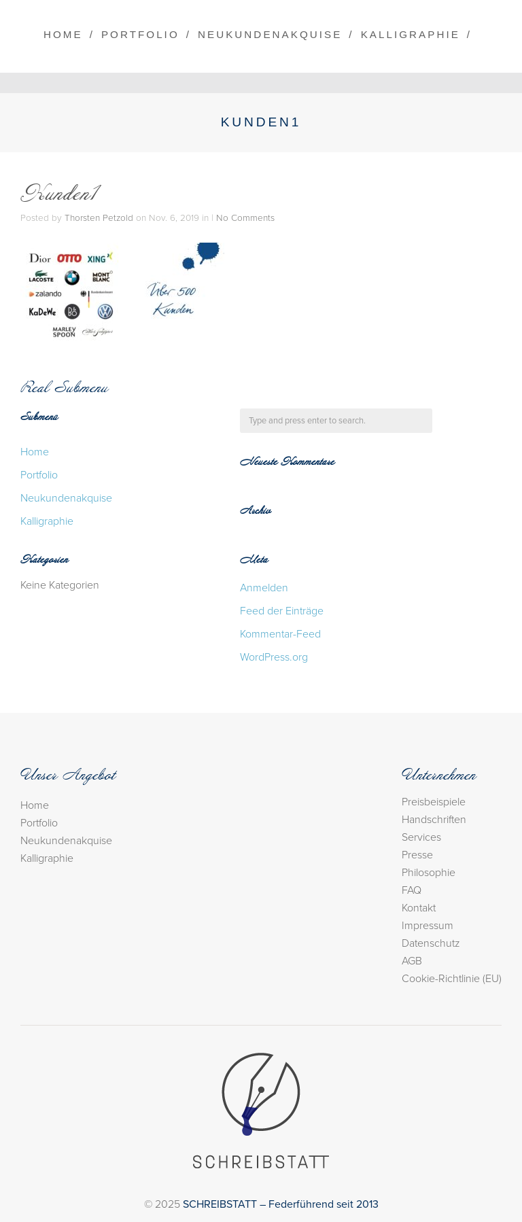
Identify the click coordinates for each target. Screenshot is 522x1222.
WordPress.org (274, 657)
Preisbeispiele (434, 802)
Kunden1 (59, 195)
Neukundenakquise (270, 34)
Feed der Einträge (282, 611)
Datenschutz (431, 943)
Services (421, 837)
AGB (412, 961)
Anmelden (264, 588)
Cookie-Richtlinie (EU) (452, 978)
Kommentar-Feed (280, 634)
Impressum (427, 925)
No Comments (245, 218)
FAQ (411, 890)
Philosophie (428, 872)
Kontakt (419, 908)
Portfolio (140, 34)
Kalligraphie (410, 34)
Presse (417, 855)
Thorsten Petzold (99, 218)
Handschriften (434, 819)
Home (63, 34)
